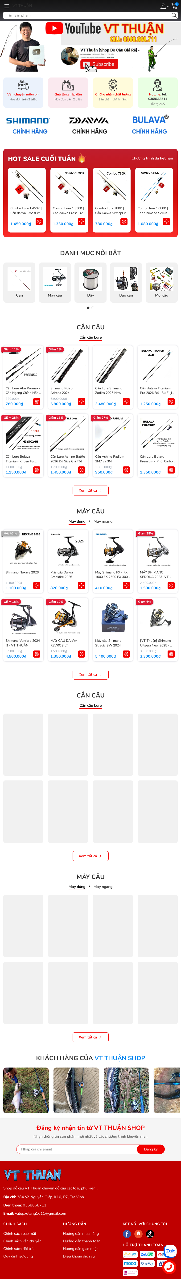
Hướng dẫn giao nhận (81, 1248)
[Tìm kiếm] (174, 15)
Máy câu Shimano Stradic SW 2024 (108, 643)
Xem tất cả (91, 490)
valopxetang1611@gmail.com (40, 1213)
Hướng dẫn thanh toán (81, 1241)
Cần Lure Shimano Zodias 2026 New (108, 390)
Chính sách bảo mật (19, 1233)
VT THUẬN (22, 5)
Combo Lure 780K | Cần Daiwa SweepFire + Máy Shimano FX (111, 213)
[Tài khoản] (164, 5)
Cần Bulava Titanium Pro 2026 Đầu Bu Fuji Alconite (156, 393)
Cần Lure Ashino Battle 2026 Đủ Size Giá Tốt (67, 459)
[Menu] (6, 5)
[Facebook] (127, 1234)
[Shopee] (138, 1234)
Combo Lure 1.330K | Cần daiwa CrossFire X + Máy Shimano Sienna (68, 215)
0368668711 (34, 1205)
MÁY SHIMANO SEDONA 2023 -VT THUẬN (154, 577)
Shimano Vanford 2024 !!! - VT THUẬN (23, 643)
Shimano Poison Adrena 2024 (62, 390)
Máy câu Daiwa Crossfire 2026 (61, 574)
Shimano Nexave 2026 (22, 572)
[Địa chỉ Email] (90, 1149)
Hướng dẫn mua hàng (81, 1233)
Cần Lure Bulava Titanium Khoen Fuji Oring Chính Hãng (20, 461)
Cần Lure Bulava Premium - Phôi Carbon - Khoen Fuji (157, 461)
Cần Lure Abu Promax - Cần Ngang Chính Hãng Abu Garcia (23, 393)
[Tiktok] (150, 1234)
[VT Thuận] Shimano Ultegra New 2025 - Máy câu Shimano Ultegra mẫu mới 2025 (156, 647)
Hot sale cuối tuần (42, 159)
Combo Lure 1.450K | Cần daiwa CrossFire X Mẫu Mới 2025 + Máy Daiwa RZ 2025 (26, 215)
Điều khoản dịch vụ (79, 1256)
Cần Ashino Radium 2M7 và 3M (109, 459)
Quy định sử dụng (18, 1256)
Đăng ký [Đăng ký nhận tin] (151, 1149)
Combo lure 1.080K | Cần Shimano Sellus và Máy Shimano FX (153, 213)
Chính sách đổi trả (18, 1248)
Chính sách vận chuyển (22, 1241)
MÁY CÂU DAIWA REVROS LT (63, 643)
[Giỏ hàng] (175, 6)
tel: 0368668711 (157, 96)
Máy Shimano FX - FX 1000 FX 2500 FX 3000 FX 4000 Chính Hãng (112, 577)
